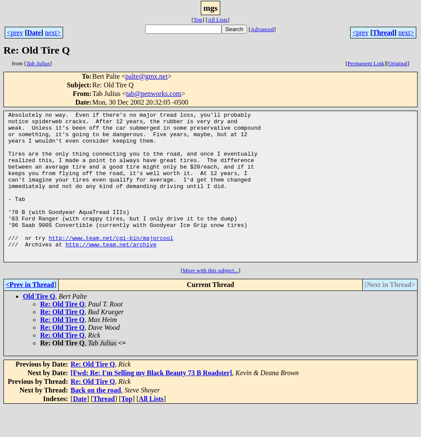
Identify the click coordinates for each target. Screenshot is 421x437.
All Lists (218, 19)
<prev (15, 32)
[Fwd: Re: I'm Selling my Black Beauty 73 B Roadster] (151, 402)
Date (34, 32)
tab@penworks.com (153, 93)
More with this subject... (211, 300)
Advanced (262, 29)
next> (53, 32)
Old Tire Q (39, 326)
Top (198, 19)
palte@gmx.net (146, 76)
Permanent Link (366, 63)
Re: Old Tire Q (62, 334)
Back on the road (96, 420)
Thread (383, 32)
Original (397, 63)
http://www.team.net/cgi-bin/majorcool (111, 264)
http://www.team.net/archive (111, 271)
